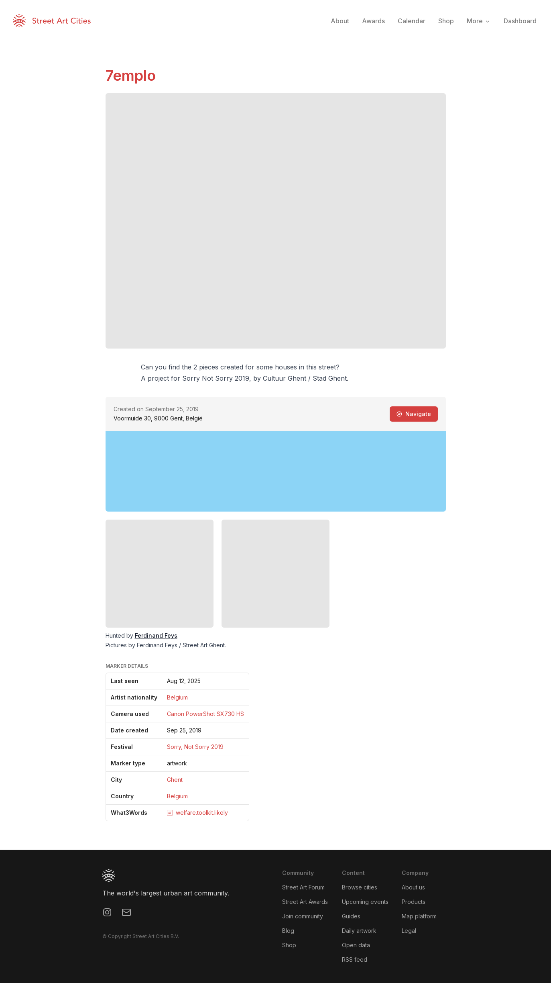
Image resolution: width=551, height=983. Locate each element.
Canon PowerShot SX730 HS (205, 713)
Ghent (175, 779)
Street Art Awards (305, 901)
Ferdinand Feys (156, 635)
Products (413, 901)
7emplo (131, 75)
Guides (351, 916)
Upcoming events (365, 901)
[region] (276, 471)
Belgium (177, 697)
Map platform (419, 916)
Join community (302, 916)
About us (413, 887)
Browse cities (359, 887)
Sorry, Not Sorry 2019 (195, 746)
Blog (288, 930)
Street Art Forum (303, 887)
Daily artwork (359, 930)
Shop (289, 945)
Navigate (413, 413)
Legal (409, 930)
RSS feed (354, 959)
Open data (356, 945)
